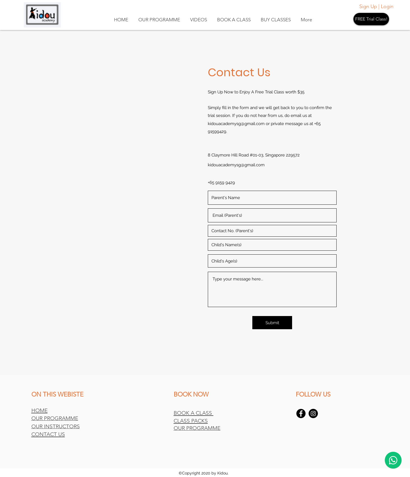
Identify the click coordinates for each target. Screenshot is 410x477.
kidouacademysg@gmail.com (236, 123)
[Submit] (272, 322)
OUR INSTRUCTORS (55, 426)
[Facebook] (301, 413)
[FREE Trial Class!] (371, 19)
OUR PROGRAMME (54, 418)
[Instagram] (313, 413)
